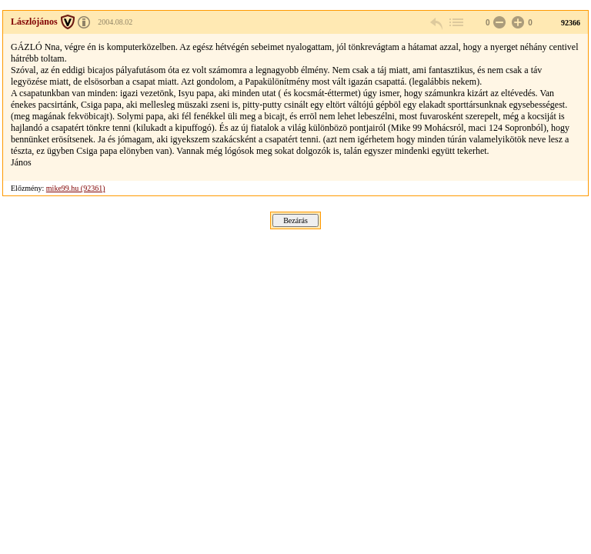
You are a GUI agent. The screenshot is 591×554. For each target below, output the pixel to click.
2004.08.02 (115, 22)
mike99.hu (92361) (75, 188)
